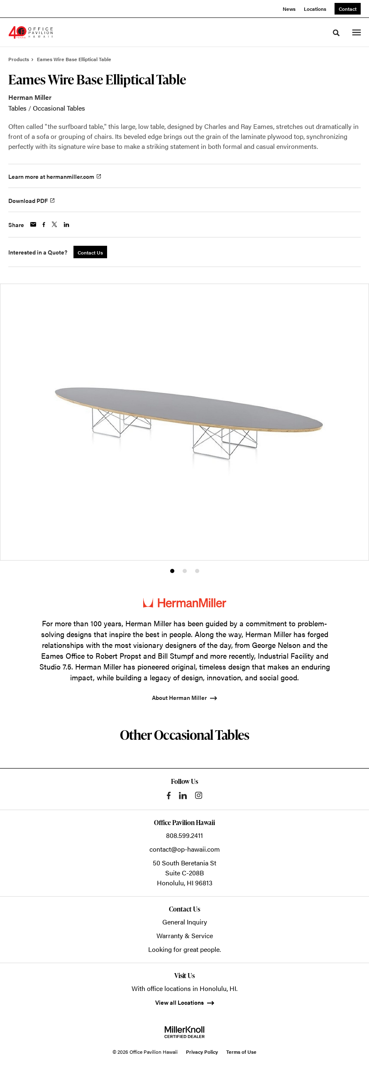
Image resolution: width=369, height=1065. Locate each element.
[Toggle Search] (336, 33)
